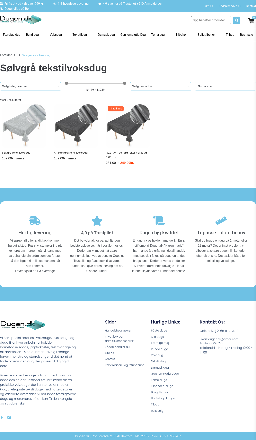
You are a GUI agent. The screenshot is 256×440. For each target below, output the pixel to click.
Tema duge (160, 382)
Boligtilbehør (160, 395)
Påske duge (160, 329)
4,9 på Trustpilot (97, 231)
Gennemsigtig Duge (166, 375)
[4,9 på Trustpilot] (97, 221)
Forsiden (5, 55)
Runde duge (160, 349)
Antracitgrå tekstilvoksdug (72, 156)
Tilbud (155, 409)
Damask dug (161, 369)
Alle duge (158, 336)
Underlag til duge (164, 402)
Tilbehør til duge (163, 389)
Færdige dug (161, 342)
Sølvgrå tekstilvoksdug (17, 156)
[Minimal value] (95, 83)
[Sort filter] (225, 86)
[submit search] (236, 20)
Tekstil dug (159, 362)
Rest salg (158, 415)
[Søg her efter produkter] (211, 20)
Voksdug (157, 356)
